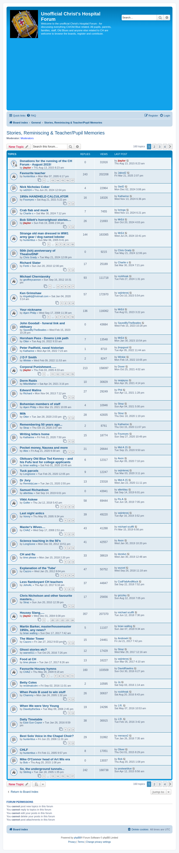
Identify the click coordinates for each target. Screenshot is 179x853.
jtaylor (27, 167)
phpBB (77, 837)
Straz (121, 403)
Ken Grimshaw (30, 293)
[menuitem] (31, 115)
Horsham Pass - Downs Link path (44, 338)
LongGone (29, 473)
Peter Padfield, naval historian (42, 347)
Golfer (26, 502)
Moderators (27, 138)
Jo (119, 682)
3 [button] (159, 147)
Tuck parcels (29, 470)
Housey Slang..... (32, 612)
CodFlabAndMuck (128, 581)
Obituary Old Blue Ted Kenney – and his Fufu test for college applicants (46, 460)
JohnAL (27, 585)
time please (29, 557)
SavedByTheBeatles (35, 329)
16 (67, 180)
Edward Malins (30, 390)
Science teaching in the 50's (40, 541)
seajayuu (123, 380)
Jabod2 (122, 172)
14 (57, 180)
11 (52, 374)
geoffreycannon (32, 279)
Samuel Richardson (34, 490)
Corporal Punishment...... (38, 367)
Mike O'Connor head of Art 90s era (45, 759)
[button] (170, 146)
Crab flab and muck (34, 210)
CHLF (24, 749)
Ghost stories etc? (33, 649)
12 (57, 374)
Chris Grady (30, 257)
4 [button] (165, 147)
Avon (121, 458)
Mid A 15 (123, 447)
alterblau (28, 493)
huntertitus (29, 176)
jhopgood (123, 347)
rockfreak (123, 276)
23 (67, 620)
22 (62, 620)
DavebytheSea (31, 709)
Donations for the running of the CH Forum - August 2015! (46, 162)
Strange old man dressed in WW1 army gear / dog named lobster (44, 235)
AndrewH (123, 638)
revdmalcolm (30, 685)
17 (72, 180)
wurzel (121, 567)
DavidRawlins (126, 668)
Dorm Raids (28, 380)
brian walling (30, 465)
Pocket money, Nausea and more (44, 447)
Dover (121, 366)
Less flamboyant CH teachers (41, 582)
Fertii (26, 265)
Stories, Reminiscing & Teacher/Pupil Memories (56, 132)
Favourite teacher (32, 173)
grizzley (122, 595)
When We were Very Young (39, 706)
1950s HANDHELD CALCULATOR (44, 196)
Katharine (123, 196)
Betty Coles (28, 682)
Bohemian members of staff (40, 404)
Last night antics (32, 513)
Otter (26, 341)
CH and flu (27, 554)
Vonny (27, 516)
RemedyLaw (30, 483)
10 (72, 244)
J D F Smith (28, 357)
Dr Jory (25, 480)
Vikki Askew (29, 499)
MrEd (121, 219)
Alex (25, 450)
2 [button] (154, 147)
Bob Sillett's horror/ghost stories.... (45, 220)
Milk (23, 413)
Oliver (121, 749)
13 (52, 180)
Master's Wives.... (32, 527)
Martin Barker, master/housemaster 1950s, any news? (45, 628)
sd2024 (27, 190)
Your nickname (31, 309)
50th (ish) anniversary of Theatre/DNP (37, 252)
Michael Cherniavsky (35, 276)
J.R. (120, 705)
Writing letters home (34, 434)
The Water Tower (32, 638)
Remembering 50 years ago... (41, 424)
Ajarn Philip (29, 312)
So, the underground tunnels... (42, 769)
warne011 (28, 652)
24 (72, 620)
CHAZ (26, 530)
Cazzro (27, 571)
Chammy (28, 695)
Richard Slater (30, 262)
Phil (120, 389)
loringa (122, 209)
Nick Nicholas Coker (35, 187)
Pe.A (121, 499)
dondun (122, 554)
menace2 (123, 735)
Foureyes (28, 199)
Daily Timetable (31, 719)
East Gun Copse (32, 722)
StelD (121, 186)
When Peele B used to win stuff (42, 692)
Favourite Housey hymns (38, 668)
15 (62, 180)
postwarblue (125, 768)
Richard (27, 393)
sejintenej (123, 292)
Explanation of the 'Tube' (38, 568)
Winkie (27, 360)
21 (57, 620)
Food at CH (28, 659)
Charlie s (28, 213)
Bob (25, 762)
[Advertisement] (89, 74)
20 (52, 620)
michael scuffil (126, 526)
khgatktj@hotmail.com (35, 296)
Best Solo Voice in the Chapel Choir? (47, 736)
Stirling (27, 772)
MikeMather (30, 383)
